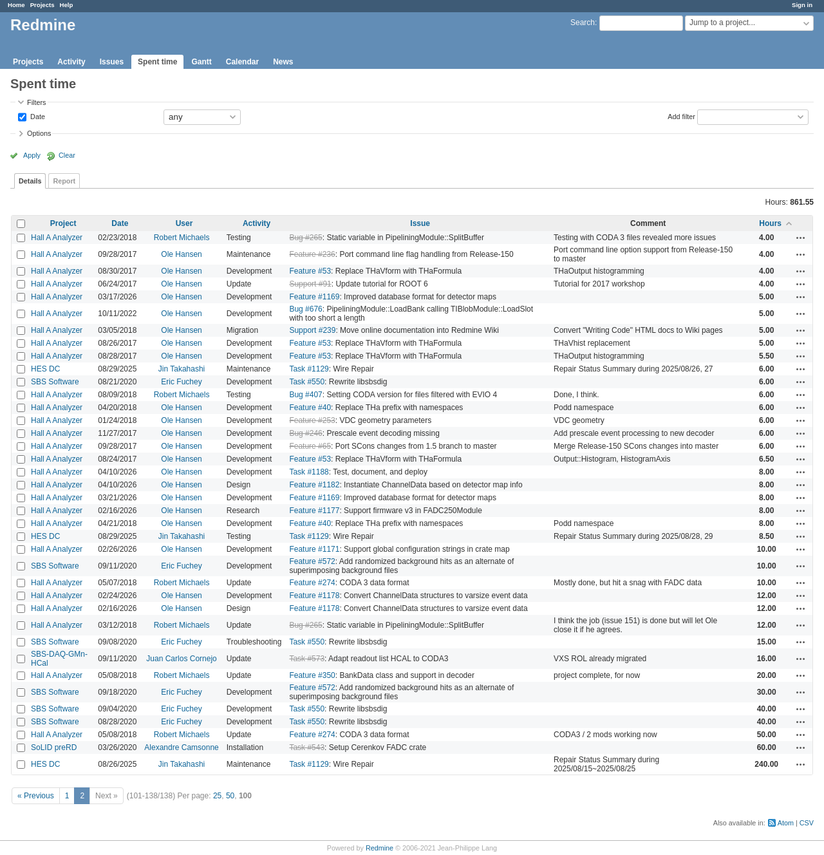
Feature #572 (312, 561)
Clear (67, 155)
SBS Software (55, 381)
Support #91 (310, 283)
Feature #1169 (314, 296)
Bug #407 (305, 394)
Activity (71, 61)
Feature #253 (312, 420)
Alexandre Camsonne (181, 747)
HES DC (45, 368)
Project (63, 223)
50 (230, 795)
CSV (807, 823)
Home (16, 4)
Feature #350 (312, 675)
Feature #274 (312, 582)
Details (30, 181)
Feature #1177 (314, 510)
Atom (786, 823)
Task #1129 (308, 368)
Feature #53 (310, 271)
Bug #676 (305, 309)
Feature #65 (310, 446)
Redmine (379, 848)
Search (582, 22)
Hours (770, 223)
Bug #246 (305, 433)
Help (66, 4)
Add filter (681, 116)
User (184, 223)
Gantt (201, 61)
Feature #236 (312, 254)
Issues (112, 61)
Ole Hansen (181, 254)
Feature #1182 (314, 484)
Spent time (157, 61)
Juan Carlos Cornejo (181, 658)
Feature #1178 (314, 595)
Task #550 (306, 381)
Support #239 (312, 330)
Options (39, 133)
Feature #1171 (314, 549)
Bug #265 (305, 237)
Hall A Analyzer (56, 237)
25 (217, 795)
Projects (42, 4)
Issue (420, 223)
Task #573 (306, 658)
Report (64, 181)
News (283, 61)
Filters (36, 102)
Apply (32, 155)
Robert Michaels (182, 237)
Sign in (802, 4)
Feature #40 (310, 407)
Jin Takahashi (181, 368)
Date (36, 116)
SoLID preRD (54, 747)
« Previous (35, 795)
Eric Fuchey (181, 381)
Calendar (242, 61)
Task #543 (306, 747)
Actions (801, 237)
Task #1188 (308, 471)
